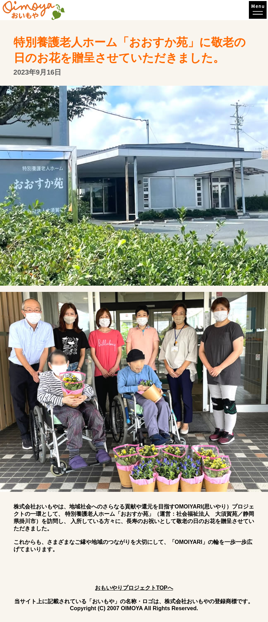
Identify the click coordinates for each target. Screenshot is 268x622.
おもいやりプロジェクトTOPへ (134, 588)
